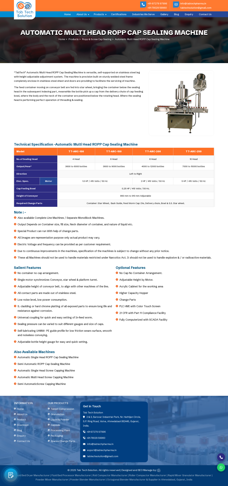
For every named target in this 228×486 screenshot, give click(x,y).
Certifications (118, 14)
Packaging (57, 435)
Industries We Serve (143, 14)
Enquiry (189, 14)
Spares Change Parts (63, 441)
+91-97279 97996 (157, 3)
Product (21, 419)
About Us (81, 14)
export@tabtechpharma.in (99, 450)
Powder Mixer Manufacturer (52, 480)
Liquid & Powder (60, 419)
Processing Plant (60, 430)
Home (67, 14)
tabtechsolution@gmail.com (195, 7)
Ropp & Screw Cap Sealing (96, 39)
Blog (176, 14)
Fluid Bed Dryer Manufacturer (33, 476)
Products (99, 14)
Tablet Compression (62, 408)
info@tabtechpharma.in (193, 3)
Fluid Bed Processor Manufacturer (71, 476)
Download (22, 424)
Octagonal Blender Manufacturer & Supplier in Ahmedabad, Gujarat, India (149, 480)
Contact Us (205, 14)
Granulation (57, 414)
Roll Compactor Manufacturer (110, 476)
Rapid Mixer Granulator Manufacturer (189, 476)
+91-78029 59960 (157, 7)
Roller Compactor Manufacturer (147, 476)
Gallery (164, 14)
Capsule (55, 424)
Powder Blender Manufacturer (87, 480)
